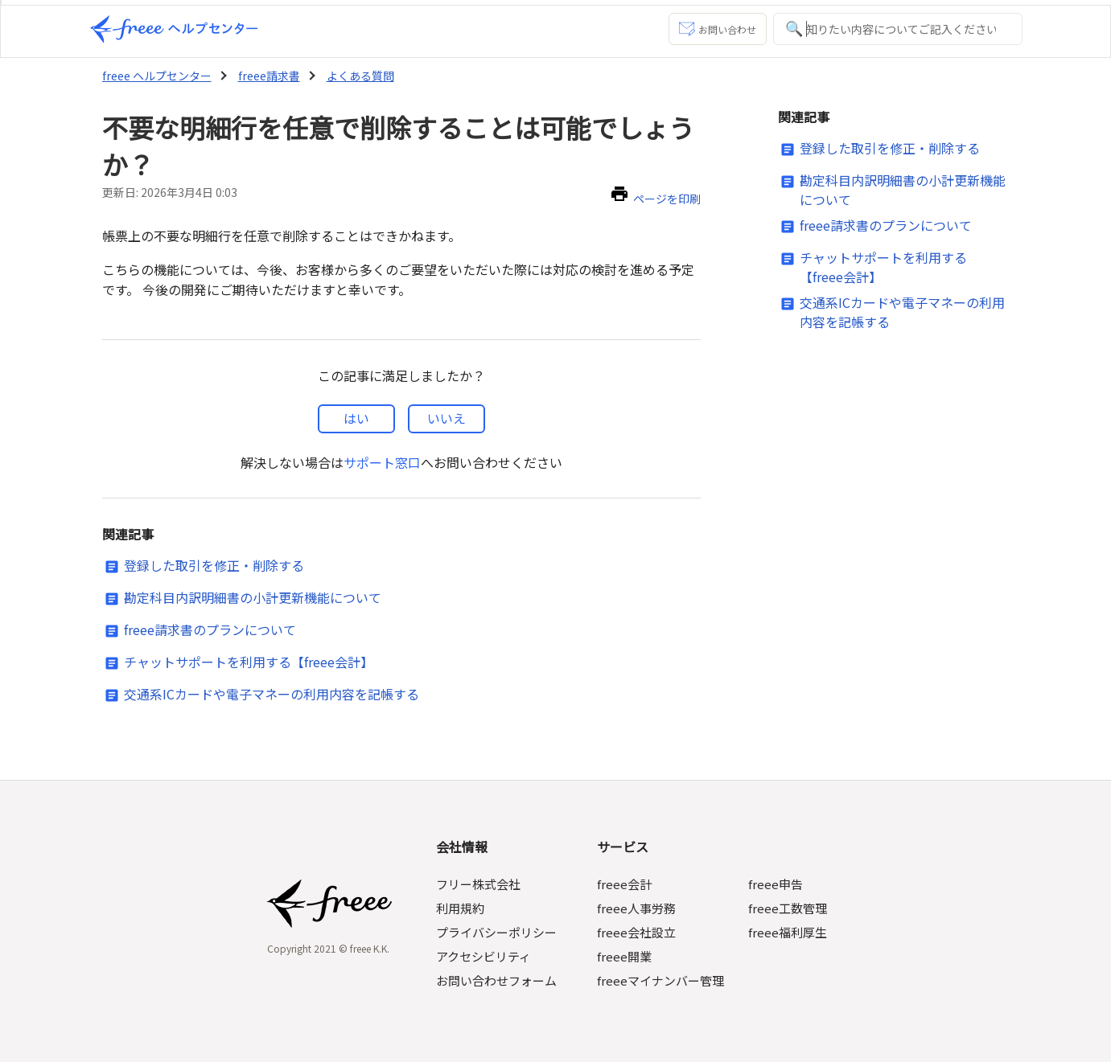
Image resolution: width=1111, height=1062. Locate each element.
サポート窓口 (382, 462)
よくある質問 (355, 76)
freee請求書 (265, 76)
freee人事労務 (637, 908)
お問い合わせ (716, 29)
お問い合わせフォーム (498, 980)
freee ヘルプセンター (155, 76)
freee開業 (625, 956)
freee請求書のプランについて (209, 629)
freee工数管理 (786, 908)
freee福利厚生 (786, 932)
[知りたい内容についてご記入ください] (898, 29)
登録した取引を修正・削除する (214, 565)
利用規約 (462, 908)
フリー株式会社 (480, 883)
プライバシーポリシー (498, 932)
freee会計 (625, 883)
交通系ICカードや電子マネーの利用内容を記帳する (271, 693)
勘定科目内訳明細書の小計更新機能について (252, 597)
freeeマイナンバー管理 (661, 980)
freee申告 (774, 883)
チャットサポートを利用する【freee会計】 (248, 661)
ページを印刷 (667, 199)
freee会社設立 (637, 932)
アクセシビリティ (485, 956)
